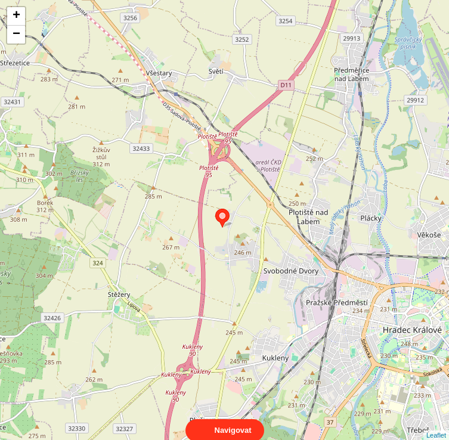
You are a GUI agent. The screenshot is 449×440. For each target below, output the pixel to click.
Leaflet (436, 424)
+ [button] (16, 16)
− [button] (16, 35)
